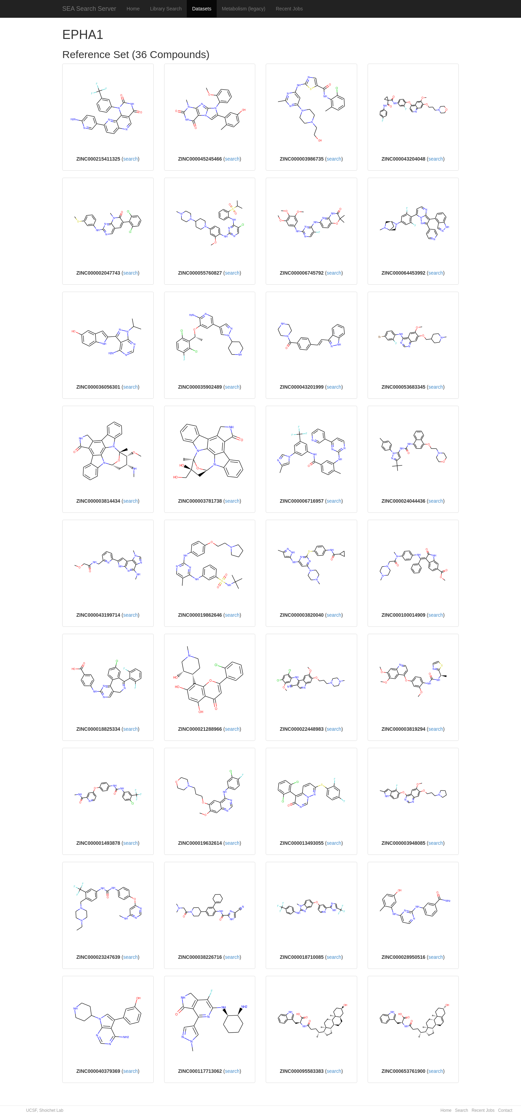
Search (461, 1110)
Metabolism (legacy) (243, 8)
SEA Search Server (89, 8)
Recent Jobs (289, 8)
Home (133, 8)
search (130, 159)
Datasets (201, 8)
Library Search (166, 8)
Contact (505, 1110)
